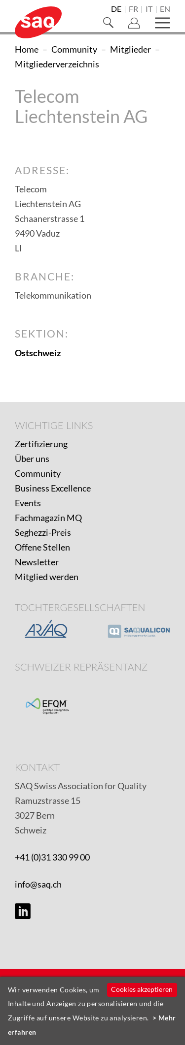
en (165, 9)
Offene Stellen (42, 547)
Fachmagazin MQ (48, 517)
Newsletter (37, 561)
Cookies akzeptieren (142, 989)
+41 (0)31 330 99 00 (52, 857)
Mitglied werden (46, 576)
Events (28, 502)
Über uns (32, 458)
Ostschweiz (38, 352)
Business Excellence (53, 488)
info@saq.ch (38, 884)
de (116, 9)
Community (38, 473)
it (149, 9)
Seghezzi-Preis (43, 532)
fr (133, 9)
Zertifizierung (41, 443)
